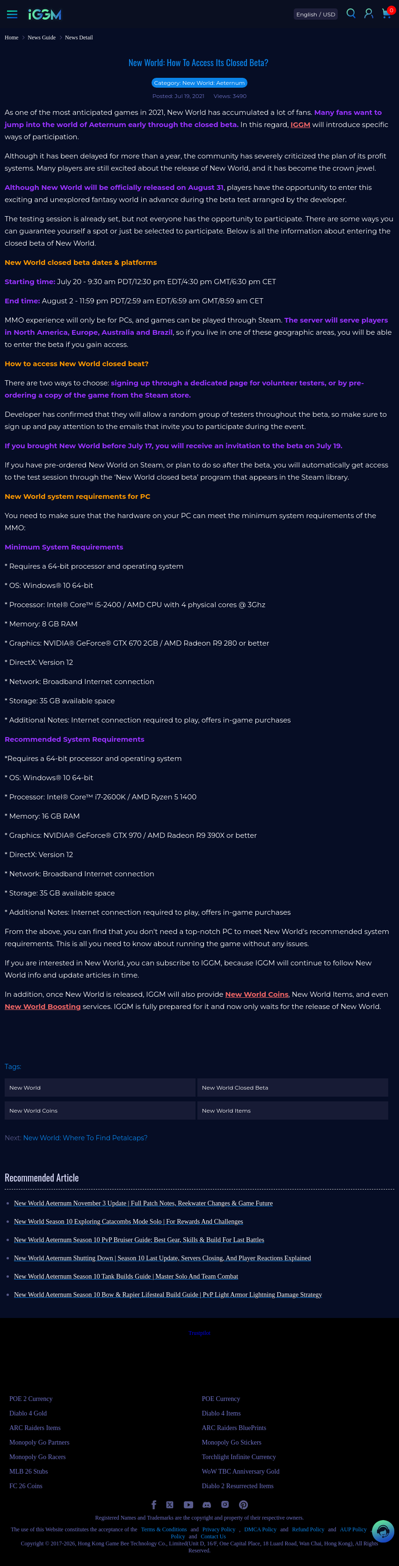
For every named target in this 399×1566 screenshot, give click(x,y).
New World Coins (33, 1110)
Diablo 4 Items (221, 1413)
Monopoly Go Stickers (232, 1442)
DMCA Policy (260, 1529)
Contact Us (213, 1536)
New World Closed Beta (235, 1087)
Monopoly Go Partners (39, 1442)
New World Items (226, 1110)
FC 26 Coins (26, 1486)
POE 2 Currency (31, 1398)
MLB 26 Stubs (28, 1471)
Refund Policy (308, 1529)
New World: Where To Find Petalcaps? (85, 1138)
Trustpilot (199, 1333)
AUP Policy (353, 1529)
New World (25, 1087)
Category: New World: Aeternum (199, 82)
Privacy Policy (219, 1529)
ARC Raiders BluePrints (234, 1427)
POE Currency (221, 1398)
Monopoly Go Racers (37, 1457)
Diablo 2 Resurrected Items (238, 1486)
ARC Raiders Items (35, 1427)
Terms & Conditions (164, 1529)
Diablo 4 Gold (28, 1413)
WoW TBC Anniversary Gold (241, 1471)
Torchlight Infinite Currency (239, 1457)
